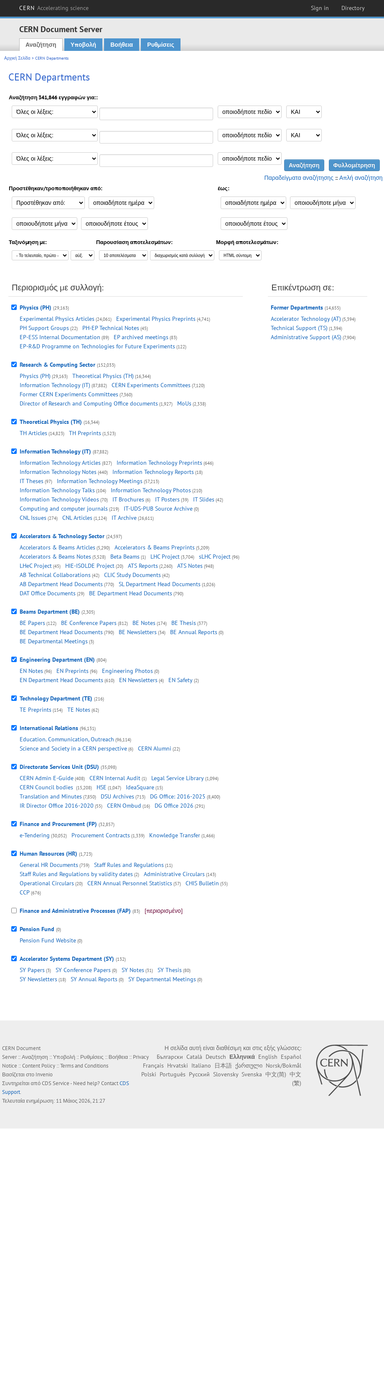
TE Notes (78, 709)
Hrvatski (177, 1065)
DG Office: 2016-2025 (178, 796)
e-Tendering (35, 835)
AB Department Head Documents (61, 584)
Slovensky (225, 1074)
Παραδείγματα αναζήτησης (298, 177)
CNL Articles (77, 517)
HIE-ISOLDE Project (89, 565)
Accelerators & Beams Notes (55, 556)
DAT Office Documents (48, 593)
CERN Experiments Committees (151, 385)
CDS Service (55, 1083)
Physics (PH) (35, 307)
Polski (148, 1074)
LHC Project (165, 556)
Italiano (201, 1065)
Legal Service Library (177, 778)
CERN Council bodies (47, 787)
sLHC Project (215, 556)
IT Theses (31, 481)
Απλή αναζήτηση (361, 177)
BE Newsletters (138, 632)
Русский (199, 1074)
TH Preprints (85, 433)
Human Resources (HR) (48, 853)
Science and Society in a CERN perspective (73, 748)
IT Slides (203, 499)
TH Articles (33, 433)
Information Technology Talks (57, 490)
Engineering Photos (127, 671)
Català (194, 1056)
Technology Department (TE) (56, 698)
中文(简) (275, 1074)
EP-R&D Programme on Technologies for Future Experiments (97, 346)
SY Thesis (170, 970)
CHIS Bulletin (202, 883)
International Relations (49, 728)
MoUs (184, 403)
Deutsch (216, 1056)
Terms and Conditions (84, 1065)
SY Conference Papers (83, 970)
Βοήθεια (121, 44)
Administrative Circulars (174, 874)
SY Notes (133, 970)
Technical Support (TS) (299, 328)
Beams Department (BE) (50, 611)
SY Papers (32, 970)
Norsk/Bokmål (283, 1065)
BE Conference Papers (89, 623)
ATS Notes (190, 565)
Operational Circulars (47, 883)
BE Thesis (183, 623)
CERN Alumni (154, 748)
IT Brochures (128, 499)
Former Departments (297, 307)
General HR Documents (49, 865)
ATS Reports (143, 565)
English (267, 1056)
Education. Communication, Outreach (67, 739)
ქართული (248, 1065)
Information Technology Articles (60, 462)
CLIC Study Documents (132, 575)
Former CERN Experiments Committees (69, 394)
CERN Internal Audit (114, 778)
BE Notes (143, 623)
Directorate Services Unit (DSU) (59, 767)
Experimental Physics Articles (57, 318)
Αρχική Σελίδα (17, 58)
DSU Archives (117, 796)
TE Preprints (35, 709)
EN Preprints (72, 671)
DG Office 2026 (174, 805)
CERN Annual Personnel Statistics (129, 883)
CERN (54, 8)
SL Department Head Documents (160, 584)
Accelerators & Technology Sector (62, 536)
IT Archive (124, 517)
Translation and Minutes (51, 796)
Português (173, 1074)
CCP (25, 892)
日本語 (223, 1065)
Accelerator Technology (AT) (306, 318)
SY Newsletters (38, 979)
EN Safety (180, 680)
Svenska (252, 1074)
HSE (102, 787)
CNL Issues (33, 517)
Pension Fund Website (48, 940)
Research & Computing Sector (57, 364)
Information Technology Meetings (99, 481)
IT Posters (167, 499)
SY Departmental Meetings (162, 979)
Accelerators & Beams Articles (57, 547)
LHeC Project (36, 565)
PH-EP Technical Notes (110, 328)
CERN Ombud (124, 805)
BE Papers (32, 623)
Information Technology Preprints (159, 462)
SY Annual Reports (94, 979)
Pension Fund (37, 929)
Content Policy (38, 1065)
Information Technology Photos (151, 490)
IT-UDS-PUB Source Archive (158, 508)
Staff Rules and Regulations (129, 865)
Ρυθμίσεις (160, 44)
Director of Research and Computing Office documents (89, 403)
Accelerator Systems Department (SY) (67, 958)
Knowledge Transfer (174, 835)
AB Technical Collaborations (55, 575)
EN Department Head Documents (61, 680)
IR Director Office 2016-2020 (57, 805)
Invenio (44, 1074)
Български (170, 1056)
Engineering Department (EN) (57, 659)
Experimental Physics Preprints (156, 318)
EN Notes (31, 671)
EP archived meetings (141, 337)
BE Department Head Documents (130, 593)
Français (153, 1065)
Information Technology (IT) (55, 385)
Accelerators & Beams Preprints (154, 547)
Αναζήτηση (40, 44)
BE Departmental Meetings (54, 641)
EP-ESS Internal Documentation (60, 337)
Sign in (320, 8)
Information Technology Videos (59, 499)
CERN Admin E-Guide (47, 778)
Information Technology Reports (153, 472)
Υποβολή (83, 44)
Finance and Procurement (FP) (58, 824)
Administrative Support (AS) (306, 337)
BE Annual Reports (193, 632)
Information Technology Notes (58, 472)
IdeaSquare (140, 787)
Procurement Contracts (100, 835)
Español (291, 1056)
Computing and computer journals (64, 508)
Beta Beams (125, 556)
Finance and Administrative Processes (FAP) (75, 910)
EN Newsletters (138, 680)
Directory (353, 8)
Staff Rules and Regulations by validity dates (76, 874)
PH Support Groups (44, 328)
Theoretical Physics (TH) (103, 376)
